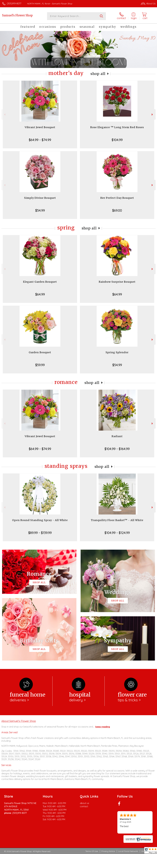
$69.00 (117, 210)
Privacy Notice (108, 851)
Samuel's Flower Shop (17, 15)
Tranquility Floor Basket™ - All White (117, 520)
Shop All (98, 74)
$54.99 (40, 210)
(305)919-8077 (14, 3)
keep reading (102, 726)
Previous (4, 114)
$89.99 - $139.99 (40, 533)
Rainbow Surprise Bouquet (117, 281)
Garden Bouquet (40, 352)
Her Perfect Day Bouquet (117, 197)
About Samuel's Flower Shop (18, 721)
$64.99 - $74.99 (40, 140)
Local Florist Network (128, 851)
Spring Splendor (117, 352)
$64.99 (40, 294)
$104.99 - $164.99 (117, 449)
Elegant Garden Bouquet (40, 281)
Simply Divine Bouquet (40, 197)
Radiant (117, 436)
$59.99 (40, 365)
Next (153, 114)
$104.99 (117, 140)
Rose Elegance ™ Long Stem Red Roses (117, 127)
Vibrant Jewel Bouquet (40, 127)
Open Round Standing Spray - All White (40, 520)
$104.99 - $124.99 (117, 533)
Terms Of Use (91, 851)
